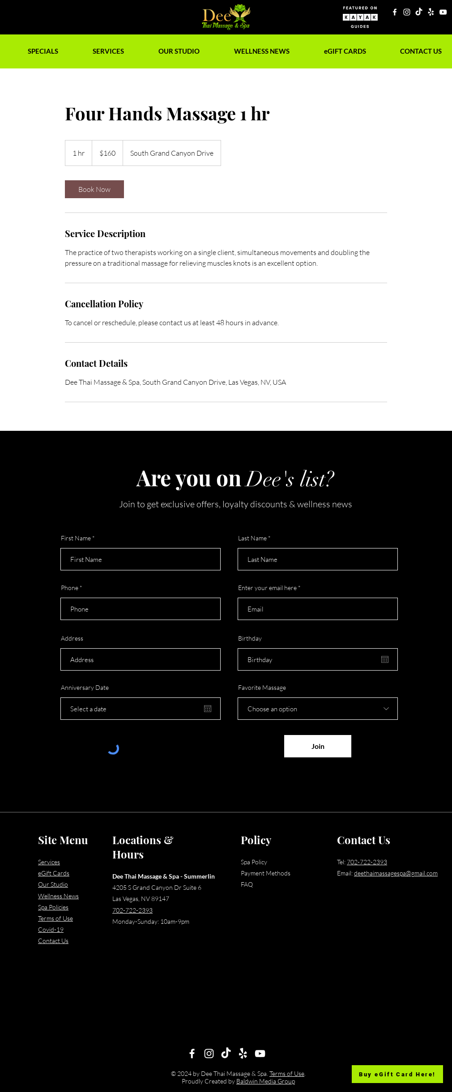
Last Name (252, 538)
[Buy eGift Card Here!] (397, 1074)
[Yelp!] (430, 12)
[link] (94, 189)
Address (72, 638)
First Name (76, 538)
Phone (69, 588)
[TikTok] (418, 12)
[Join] (317, 746)
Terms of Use (286, 1073)
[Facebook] (394, 12)
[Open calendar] (207, 708)
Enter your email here (267, 588)
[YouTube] (443, 12)
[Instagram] (406, 12)
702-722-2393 (132, 910)
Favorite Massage (262, 687)
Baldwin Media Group (265, 1081)
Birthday (250, 638)
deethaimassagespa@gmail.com (396, 873)
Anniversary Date (85, 687)
